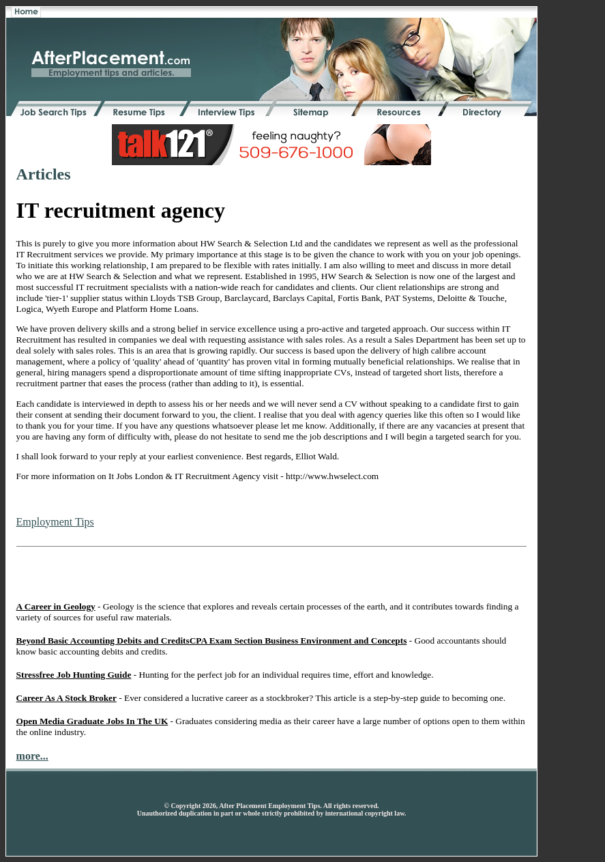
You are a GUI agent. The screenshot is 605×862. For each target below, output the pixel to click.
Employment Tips (55, 522)
